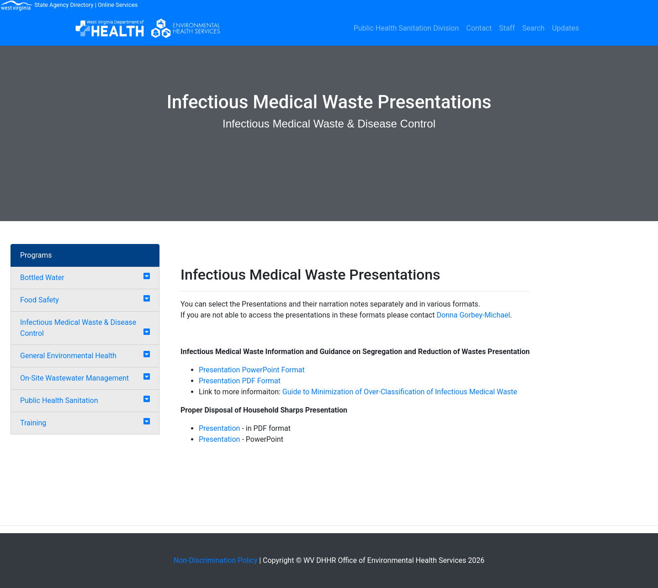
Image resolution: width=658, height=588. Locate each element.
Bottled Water (42, 277)
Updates (565, 28)
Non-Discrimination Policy (216, 560)
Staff (507, 28)
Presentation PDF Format (240, 380)
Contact (479, 28)
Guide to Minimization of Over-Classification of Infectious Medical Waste (399, 391)
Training (33, 422)
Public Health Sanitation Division (406, 28)
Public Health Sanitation (59, 400)
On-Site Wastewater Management (74, 378)
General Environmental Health (68, 355)
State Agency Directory (63, 4)
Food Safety (39, 300)
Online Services (118, 4)
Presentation (219, 428)
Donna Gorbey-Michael (473, 315)
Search (533, 28)
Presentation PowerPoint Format (252, 370)
